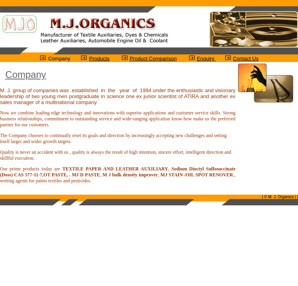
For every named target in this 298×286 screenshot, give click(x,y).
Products (99, 59)
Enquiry (206, 59)
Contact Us (245, 59)
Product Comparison (153, 59)
